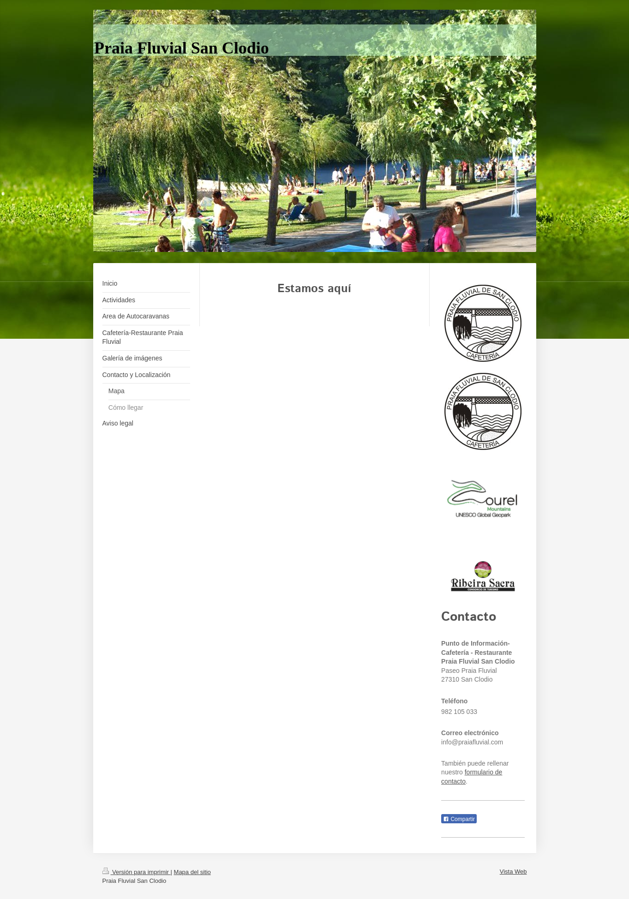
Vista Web (513, 871)
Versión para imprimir (136, 872)
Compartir (459, 819)
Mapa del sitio (192, 872)
